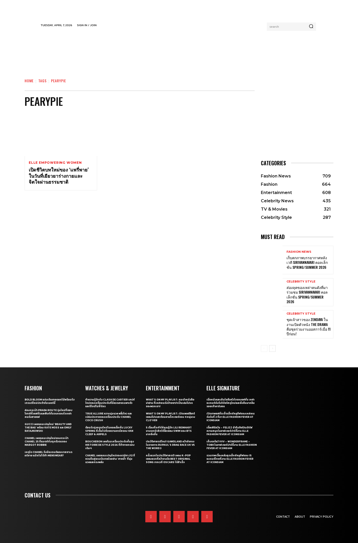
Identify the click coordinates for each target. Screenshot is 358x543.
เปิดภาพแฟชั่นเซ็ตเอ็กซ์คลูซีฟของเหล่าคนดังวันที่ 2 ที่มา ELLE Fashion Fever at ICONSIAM (230, 417)
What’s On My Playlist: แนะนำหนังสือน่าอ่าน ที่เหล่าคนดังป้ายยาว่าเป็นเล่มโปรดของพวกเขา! (170, 403)
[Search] (311, 27)
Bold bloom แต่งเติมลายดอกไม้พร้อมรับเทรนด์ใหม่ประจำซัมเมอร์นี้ (50, 401)
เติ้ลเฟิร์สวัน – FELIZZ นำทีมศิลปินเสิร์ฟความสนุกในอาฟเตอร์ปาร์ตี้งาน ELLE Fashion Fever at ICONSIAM (229, 431)
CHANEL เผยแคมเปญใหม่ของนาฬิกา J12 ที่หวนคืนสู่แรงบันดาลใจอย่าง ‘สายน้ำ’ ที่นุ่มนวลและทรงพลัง (110, 458)
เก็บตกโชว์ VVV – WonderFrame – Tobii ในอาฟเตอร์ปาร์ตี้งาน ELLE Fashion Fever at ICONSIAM (231, 445)
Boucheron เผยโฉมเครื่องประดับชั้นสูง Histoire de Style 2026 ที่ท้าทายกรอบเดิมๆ (109, 445)
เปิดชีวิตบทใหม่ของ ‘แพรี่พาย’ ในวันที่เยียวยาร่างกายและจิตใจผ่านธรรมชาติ (59, 175)
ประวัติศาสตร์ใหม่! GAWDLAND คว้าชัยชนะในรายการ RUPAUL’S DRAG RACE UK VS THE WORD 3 (170, 445)
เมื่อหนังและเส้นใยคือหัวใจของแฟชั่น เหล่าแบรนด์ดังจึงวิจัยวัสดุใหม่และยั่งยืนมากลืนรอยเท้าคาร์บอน (230, 403)
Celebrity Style (301, 281)
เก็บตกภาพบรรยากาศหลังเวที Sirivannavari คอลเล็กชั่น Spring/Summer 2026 (307, 262)
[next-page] (272, 348)
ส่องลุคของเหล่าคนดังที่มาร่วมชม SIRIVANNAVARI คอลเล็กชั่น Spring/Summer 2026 (307, 294)
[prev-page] (264, 348)
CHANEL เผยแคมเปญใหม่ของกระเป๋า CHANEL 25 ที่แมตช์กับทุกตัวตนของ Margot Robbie (46, 441)
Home (29, 80)
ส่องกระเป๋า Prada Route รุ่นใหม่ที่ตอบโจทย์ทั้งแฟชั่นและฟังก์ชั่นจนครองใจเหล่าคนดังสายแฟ (48, 413)
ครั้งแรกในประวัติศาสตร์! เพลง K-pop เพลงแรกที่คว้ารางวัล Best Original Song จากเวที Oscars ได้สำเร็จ (168, 458)
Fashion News (299, 251)
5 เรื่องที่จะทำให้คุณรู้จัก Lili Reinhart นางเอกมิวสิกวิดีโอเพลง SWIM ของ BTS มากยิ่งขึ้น (169, 431)
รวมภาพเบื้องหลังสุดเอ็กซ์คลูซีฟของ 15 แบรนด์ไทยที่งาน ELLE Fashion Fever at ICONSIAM (229, 458)
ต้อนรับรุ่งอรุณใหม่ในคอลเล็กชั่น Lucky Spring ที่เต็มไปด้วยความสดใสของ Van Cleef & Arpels (109, 431)
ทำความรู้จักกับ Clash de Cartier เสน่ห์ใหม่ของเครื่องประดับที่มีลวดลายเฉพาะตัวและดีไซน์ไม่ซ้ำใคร (110, 403)
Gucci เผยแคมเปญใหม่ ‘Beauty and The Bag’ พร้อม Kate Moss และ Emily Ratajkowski (48, 427)
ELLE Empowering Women (55, 162)
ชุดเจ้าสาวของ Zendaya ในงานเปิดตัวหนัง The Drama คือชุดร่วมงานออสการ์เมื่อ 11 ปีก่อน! (309, 326)
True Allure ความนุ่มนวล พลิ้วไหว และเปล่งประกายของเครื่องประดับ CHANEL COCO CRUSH (108, 417)
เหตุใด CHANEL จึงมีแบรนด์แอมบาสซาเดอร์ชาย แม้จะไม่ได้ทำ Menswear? (48, 453)
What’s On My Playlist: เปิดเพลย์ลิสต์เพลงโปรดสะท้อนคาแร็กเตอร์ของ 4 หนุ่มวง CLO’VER (170, 417)
